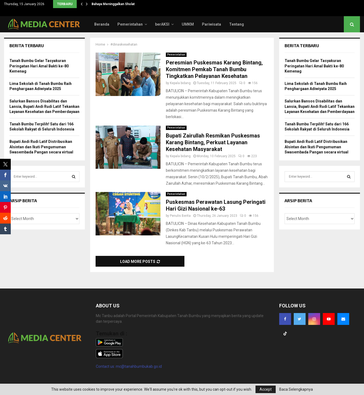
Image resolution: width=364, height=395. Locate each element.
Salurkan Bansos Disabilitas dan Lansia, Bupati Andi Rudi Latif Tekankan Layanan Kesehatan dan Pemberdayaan (44, 106)
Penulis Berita (180, 216)
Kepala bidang (180, 83)
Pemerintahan (130, 24)
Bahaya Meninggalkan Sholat (113, 4)
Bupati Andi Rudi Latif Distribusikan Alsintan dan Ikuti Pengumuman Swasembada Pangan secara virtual (41, 146)
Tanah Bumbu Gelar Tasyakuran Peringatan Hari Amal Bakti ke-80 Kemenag (39, 66)
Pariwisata (211, 24)
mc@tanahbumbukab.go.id (139, 366)
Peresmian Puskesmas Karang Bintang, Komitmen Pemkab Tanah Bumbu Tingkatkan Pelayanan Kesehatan (214, 69)
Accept (266, 389)
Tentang (236, 24)
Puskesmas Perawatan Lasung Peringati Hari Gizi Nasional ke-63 (215, 205)
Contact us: (106, 366)
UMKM (188, 24)
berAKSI (162, 24)
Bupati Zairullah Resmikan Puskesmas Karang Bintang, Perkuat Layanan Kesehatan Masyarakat (213, 142)
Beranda (101, 24)
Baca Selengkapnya (296, 389)
